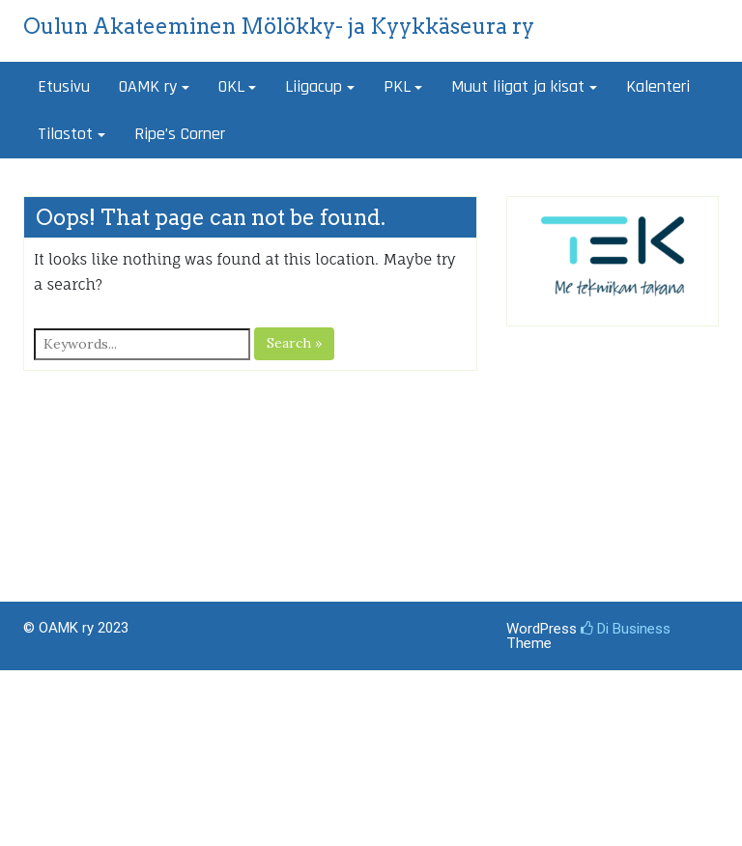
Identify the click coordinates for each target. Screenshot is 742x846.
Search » (294, 343)
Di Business (626, 628)
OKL (231, 86)
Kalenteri (658, 86)
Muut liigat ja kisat (518, 86)
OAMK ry (148, 86)
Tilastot (65, 134)
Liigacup (313, 86)
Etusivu (64, 86)
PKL (397, 86)
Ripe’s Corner (179, 134)
